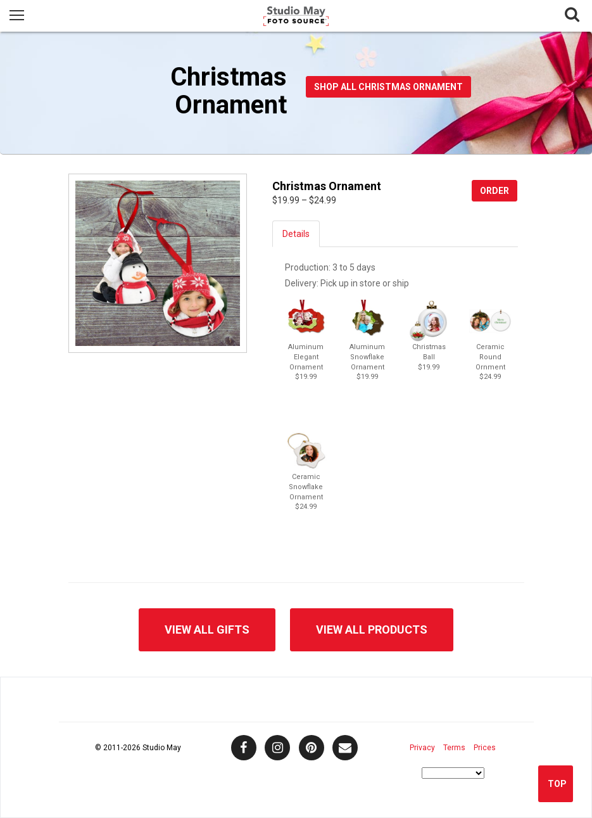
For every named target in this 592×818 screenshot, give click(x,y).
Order (494, 191)
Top (557, 784)
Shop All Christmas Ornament (388, 87)
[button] (306, 321)
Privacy (422, 747)
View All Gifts (207, 629)
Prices (485, 747)
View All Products (371, 629)
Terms (454, 747)
